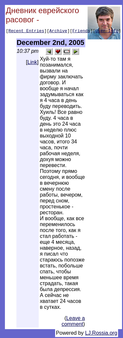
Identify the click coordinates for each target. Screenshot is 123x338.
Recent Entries (26, 31)
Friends (81, 31)
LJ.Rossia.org (101, 334)
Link (32, 63)
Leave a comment (73, 322)
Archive (58, 31)
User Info (106, 31)
